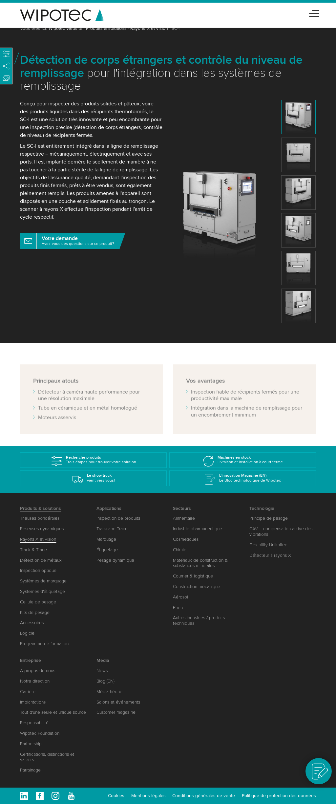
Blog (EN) (105, 681)
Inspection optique (38, 570)
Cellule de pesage (38, 602)
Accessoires (32, 622)
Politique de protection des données (279, 795)
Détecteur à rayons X (270, 555)
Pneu (178, 607)
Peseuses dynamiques (42, 529)
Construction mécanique (196, 586)
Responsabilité (34, 723)
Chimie (179, 550)
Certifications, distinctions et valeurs (47, 757)
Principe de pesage (268, 518)
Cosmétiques (186, 539)
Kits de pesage (35, 612)
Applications (108, 508)
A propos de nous (37, 670)
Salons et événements (118, 702)
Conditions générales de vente (203, 795)
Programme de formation (44, 643)
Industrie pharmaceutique (197, 529)
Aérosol (180, 597)
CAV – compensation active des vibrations (280, 531)
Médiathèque (109, 691)
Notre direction (35, 681)
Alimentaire (184, 518)
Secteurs (182, 508)
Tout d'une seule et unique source (53, 712)
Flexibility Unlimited (268, 545)
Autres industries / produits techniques (199, 620)
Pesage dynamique (115, 560)
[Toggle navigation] (314, 12)
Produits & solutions (106, 28)
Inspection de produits (118, 518)
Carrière (27, 691)
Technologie (261, 508)
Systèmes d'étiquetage (42, 591)
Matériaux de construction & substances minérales (200, 563)
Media (102, 660)
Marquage (106, 539)
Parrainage (30, 770)
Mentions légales (148, 795)
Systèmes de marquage (43, 581)
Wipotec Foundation (39, 733)
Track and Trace (112, 529)
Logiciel (27, 633)
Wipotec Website (65, 28)
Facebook (40, 796)
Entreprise (30, 660)
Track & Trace (33, 550)
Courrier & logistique (193, 576)
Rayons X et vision (149, 28)
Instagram (55, 796)
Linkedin (24, 796)
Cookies (116, 795)
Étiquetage (107, 550)
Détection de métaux (41, 560)
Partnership (31, 744)
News (102, 670)
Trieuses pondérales (39, 518)
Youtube (71, 796)
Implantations (33, 702)
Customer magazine (116, 712)
